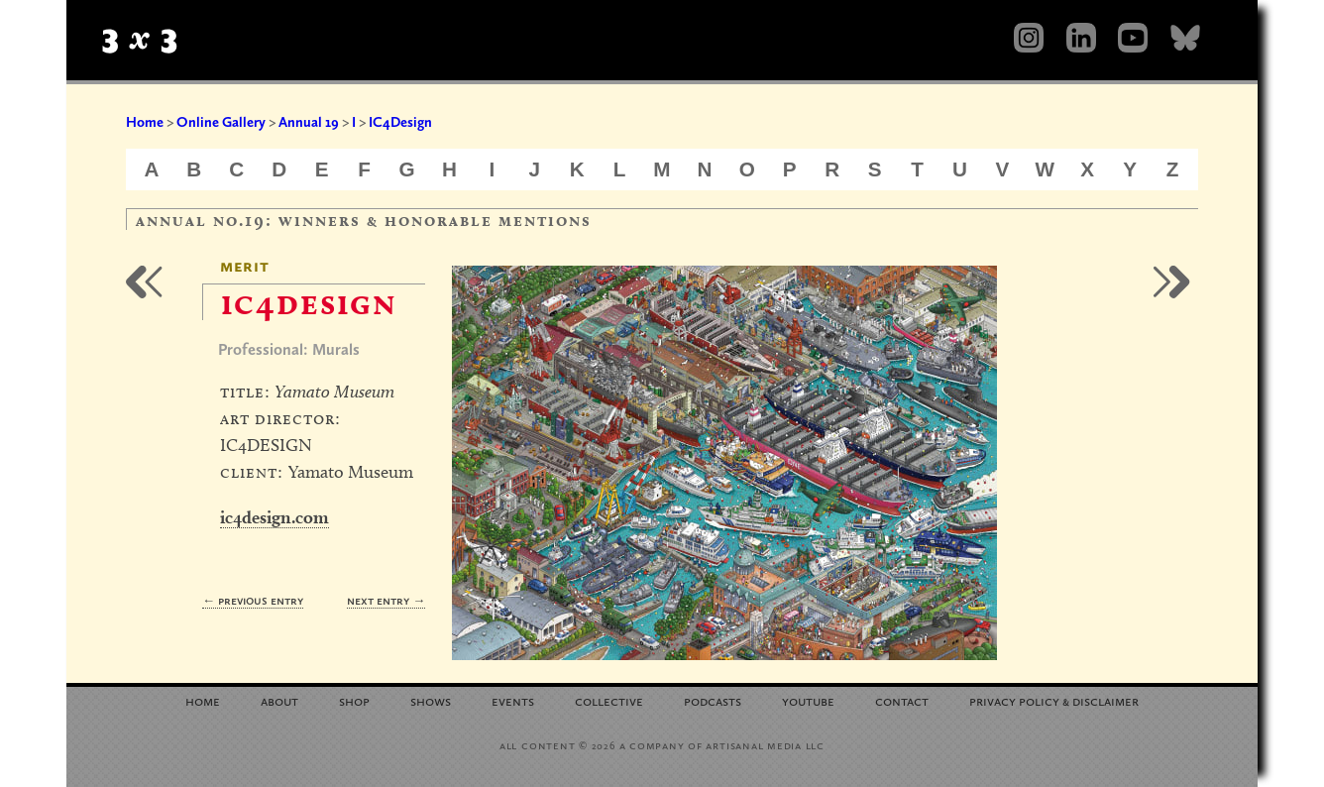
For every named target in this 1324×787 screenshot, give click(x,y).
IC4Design (400, 122)
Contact (902, 700)
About (279, 700)
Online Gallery (221, 122)
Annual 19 (308, 122)
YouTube (808, 700)
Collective (609, 700)
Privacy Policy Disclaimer (1054, 700)
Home (145, 122)
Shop (354, 700)
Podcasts (712, 700)
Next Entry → (386, 600)
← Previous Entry (252, 600)
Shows (430, 700)
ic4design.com (274, 516)
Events (513, 700)
